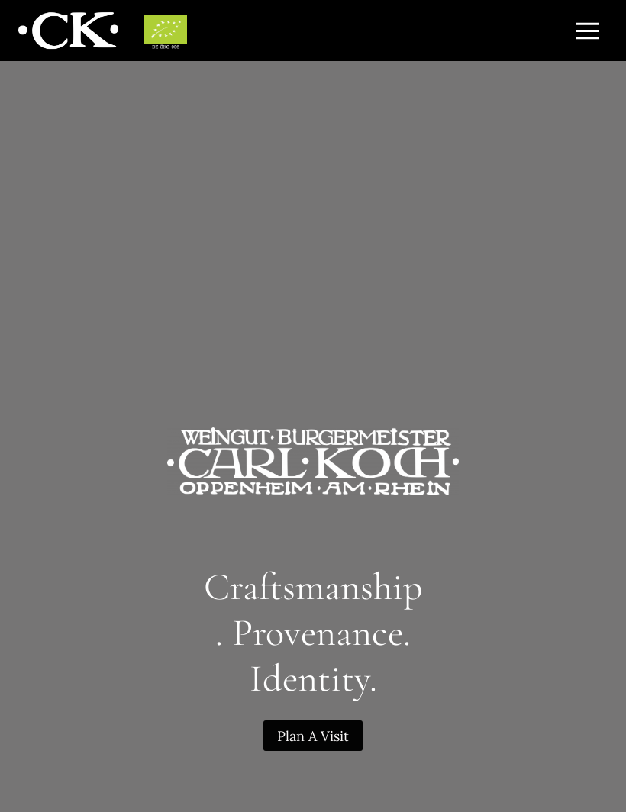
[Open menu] (587, 30)
